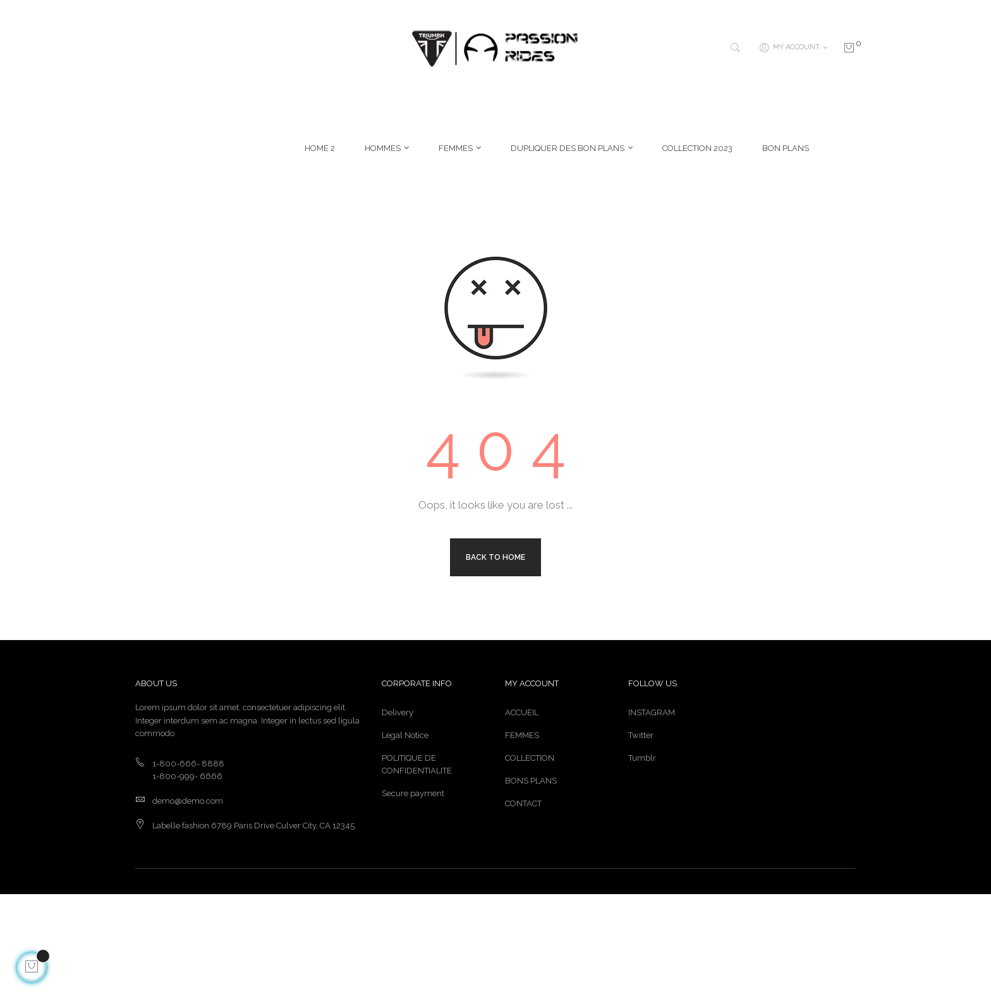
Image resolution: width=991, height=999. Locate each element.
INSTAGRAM (651, 817)
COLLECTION (529, 863)
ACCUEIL (521, 817)
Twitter (641, 840)
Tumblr (642, 863)
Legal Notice (405, 840)
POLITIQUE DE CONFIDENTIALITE (417, 869)
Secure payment (413, 898)
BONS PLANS (531, 885)
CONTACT (523, 908)
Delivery (397, 817)
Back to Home (495, 661)
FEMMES (522, 840)
